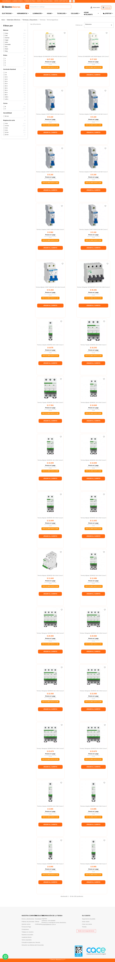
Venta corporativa (26, 940)
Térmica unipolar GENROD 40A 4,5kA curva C (50, 345)
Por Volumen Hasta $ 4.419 (50, 817)
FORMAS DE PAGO (30, 1)
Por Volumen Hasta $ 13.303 (93, 355)
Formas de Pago (26, 926)
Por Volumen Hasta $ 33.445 (93, 298)
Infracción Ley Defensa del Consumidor (33, 945)
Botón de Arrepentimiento (86, 931)
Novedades (38, 919)
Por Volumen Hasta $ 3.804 (50, 125)
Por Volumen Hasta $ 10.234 (93, 586)
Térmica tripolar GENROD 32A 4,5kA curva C (50, 402)
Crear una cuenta (87, 924)
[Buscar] (48, 7)
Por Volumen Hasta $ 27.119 (50, 298)
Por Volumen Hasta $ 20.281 (50, 759)
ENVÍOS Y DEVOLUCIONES (45, 1)
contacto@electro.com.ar (49, 924)
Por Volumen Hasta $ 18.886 (50, 701)
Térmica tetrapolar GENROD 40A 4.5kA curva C (93, 691)
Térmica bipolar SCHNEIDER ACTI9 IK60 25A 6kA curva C (50, 56)
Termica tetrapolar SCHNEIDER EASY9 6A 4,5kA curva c (93, 287)
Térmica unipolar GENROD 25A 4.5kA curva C (93, 864)
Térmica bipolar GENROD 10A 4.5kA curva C (93, 402)
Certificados (38, 924)
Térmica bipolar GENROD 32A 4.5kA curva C (93, 518)
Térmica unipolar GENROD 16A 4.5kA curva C (93, 806)
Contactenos (25, 929)
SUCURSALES (6, 1)
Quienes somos (26, 924)
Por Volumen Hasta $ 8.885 (93, 413)
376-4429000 (51, 920)
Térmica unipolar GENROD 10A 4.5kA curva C (50, 806)
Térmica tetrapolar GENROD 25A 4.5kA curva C (93, 633)
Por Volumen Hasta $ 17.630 (50, 644)
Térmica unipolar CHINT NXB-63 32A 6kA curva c (50, 114)
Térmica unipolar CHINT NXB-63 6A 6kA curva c (50, 229)
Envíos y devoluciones (28, 919)
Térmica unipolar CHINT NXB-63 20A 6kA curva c (93, 229)
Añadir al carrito (50, 75)
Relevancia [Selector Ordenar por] (99, 25)
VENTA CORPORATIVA (61, 1)
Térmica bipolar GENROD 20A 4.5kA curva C (93, 460)
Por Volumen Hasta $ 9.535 (93, 528)
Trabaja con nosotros (27, 932)
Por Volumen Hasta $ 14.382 (50, 413)
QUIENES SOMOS (17, 1)
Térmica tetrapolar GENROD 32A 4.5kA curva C (50, 691)
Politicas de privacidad (28, 921)
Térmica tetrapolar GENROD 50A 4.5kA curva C (50, 748)
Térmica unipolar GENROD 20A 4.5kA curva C (50, 864)
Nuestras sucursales (27, 934)
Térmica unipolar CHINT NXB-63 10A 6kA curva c (93, 172)
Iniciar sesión (85, 921)
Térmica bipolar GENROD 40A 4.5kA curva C (50, 575)
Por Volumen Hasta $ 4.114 (50, 240)
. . (5, 956)
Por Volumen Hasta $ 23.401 (50, 67)
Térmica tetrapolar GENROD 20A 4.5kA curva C (50, 633)
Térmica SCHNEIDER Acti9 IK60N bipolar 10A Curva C (93, 56)
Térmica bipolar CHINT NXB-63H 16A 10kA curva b (50, 287)
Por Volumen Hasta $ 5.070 (50, 355)
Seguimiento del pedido (88, 919)
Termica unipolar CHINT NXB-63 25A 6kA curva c (50, 172)
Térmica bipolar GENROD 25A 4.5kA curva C (50, 518)
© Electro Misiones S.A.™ (57, 959)
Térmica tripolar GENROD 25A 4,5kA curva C (93, 345)
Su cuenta (86, 915)
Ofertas (37, 921)
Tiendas (84, 926)
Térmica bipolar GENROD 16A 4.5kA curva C (50, 460)
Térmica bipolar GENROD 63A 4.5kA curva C (93, 575)
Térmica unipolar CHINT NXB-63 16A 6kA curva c (93, 114)
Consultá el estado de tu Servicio (31, 942)
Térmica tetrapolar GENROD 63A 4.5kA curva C (93, 748)
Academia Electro (27, 937)
